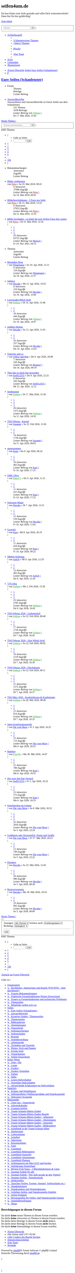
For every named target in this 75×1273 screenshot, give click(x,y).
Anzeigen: (16, 923)
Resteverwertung (15, 889)
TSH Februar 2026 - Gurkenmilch (23, 613)
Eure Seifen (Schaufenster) (22, 79)
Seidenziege (13, 391)
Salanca (11, 281)
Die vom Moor (20, 727)
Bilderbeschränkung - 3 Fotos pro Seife (26, 200)
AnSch (16, 559)
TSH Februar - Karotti (18, 421)
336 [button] (9, 160)
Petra (14, 184)
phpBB (16, 1250)
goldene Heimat (15, 327)
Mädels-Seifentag (15, 556)
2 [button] (8, 146)
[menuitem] (25, 40)
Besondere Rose (15, 262)
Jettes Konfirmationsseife (19, 724)
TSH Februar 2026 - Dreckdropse (23, 667)
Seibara (36, 113)
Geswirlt (11, 529)
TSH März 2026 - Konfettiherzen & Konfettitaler (31, 697)
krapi (15, 451)
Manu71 (17, 478)
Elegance (11, 862)
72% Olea (12, 583)
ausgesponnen (14, 448)
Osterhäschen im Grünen (19, 805)
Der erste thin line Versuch (20, 778)
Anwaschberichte (15, 99)
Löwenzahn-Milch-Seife (19, 300)
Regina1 (37, 365)
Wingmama (18, 265)
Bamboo (11, 751)
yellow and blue (21, 356)
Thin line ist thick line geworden (23, 373)
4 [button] (8, 152)
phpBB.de (35, 1253)
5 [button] (8, 154)
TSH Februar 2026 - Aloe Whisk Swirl (26, 640)
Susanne (17, 424)
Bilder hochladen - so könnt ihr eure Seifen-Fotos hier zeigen (37, 219)
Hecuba (16, 283)
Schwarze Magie (15, 502)
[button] (7, 135)
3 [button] (8, 149)
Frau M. (17, 754)
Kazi (35, 467)
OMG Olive (13, 475)
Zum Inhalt (6, 21)
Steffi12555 (18, 375)
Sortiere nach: (46, 923)
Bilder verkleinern (16, 181)
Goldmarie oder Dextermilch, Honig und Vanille (30, 835)
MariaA (36, 241)
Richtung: (16, 926)
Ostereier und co (15, 354)
